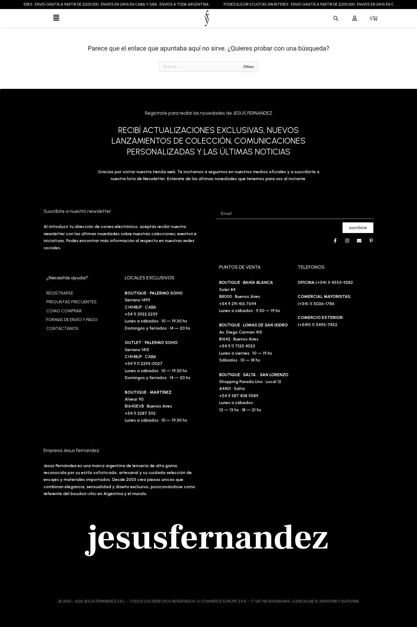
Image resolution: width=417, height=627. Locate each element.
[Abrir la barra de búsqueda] (336, 18)
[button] (56, 18)
